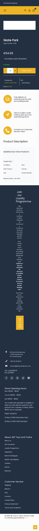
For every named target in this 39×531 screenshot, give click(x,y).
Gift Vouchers (10, 444)
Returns (7, 489)
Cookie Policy (9, 500)
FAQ (6, 493)
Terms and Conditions (13, 508)
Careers (7, 463)
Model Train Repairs (12, 459)
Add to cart (26, 70)
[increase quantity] (15, 70)
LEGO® (6, 83)
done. (27, 518)
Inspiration (8, 452)
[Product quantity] (10, 70)
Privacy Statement (11, 504)
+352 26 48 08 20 (15, 361)
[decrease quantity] (5, 70)
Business (8, 471)
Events (7, 467)
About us (8, 441)
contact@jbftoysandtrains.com (20, 366)
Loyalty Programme (12, 448)
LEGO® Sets (13, 83)
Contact (8, 496)
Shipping (8, 485)
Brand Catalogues (11, 456)
